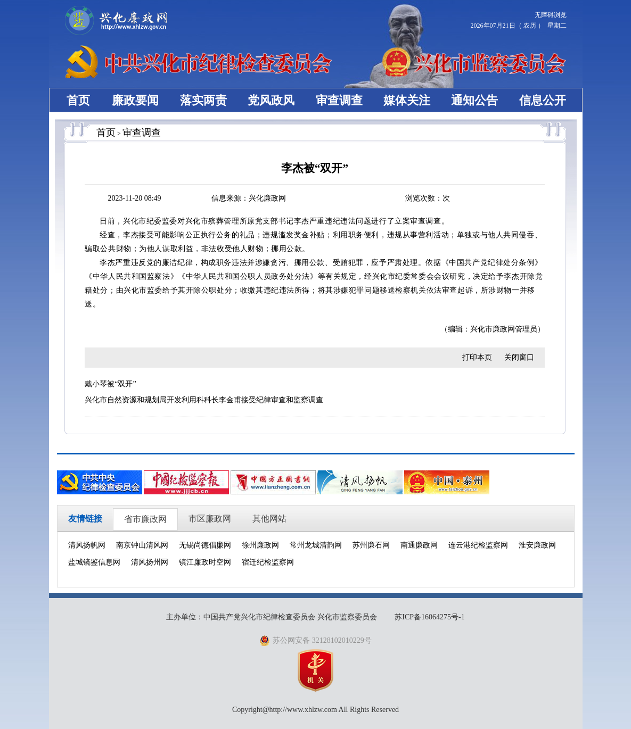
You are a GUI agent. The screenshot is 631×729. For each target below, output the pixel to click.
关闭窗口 (519, 357)
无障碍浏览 (551, 15)
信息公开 (542, 100)
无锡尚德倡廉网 (205, 545)
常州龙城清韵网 (316, 545)
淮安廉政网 (537, 545)
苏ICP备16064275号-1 (429, 617)
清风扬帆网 (86, 545)
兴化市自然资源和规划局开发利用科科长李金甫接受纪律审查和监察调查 (204, 400)
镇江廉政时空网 (205, 562)
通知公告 (474, 100)
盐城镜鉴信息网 (94, 562)
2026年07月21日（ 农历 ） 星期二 (519, 25)
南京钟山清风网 (142, 545)
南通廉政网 (419, 545)
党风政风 (271, 100)
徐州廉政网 (260, 545)
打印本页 (477, 357)
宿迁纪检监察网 (268, 562)
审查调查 (339, 100)
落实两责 (203, 100)
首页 (78, 100)
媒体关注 (406, 100)
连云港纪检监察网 (478, 545)
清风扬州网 (149, 562)
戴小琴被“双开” (110, 384)
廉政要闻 (135, 100)
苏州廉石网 (371, 545)
